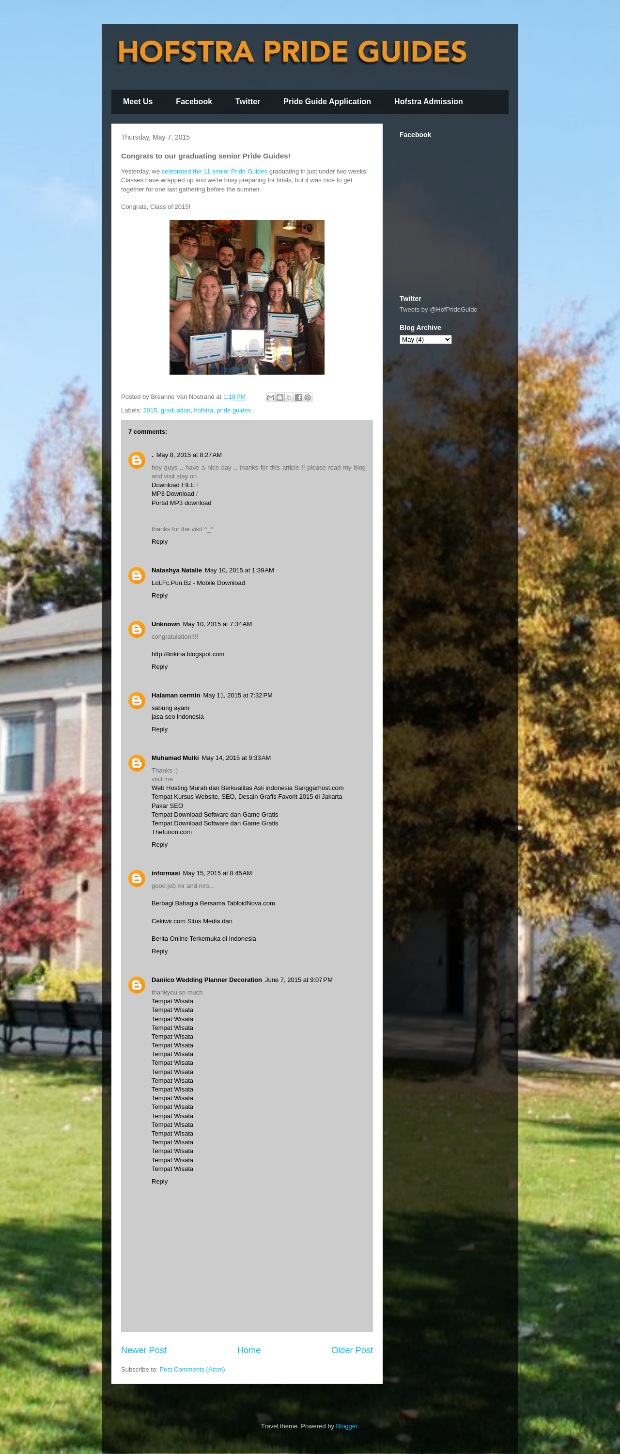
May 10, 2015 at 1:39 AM (239, 570)
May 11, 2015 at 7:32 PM (237, 695)
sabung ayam (170, 707)
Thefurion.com (172, 832)
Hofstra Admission (428, 101)
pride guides (234, 410)
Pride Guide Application (327, 101)
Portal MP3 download (182, 502)
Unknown (166, 624)
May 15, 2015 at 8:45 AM (217, 873)
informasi (166, 873)
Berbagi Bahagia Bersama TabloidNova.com (213, 903)
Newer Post (144, 1350)
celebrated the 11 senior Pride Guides (214, 171)
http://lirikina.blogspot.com (188, 654)
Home (249, 1350)
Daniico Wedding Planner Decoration (207, 979)
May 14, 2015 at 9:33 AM (236, 757)
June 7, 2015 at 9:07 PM (299, 979)
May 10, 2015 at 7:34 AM (217, 624)
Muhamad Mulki (175, 757)
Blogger (346, 1426)
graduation (175, 410)
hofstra (203, 410)
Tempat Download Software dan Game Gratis (215, 814)
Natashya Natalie (177, 570)
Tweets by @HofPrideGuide (439, 309)
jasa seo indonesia (178, 716)
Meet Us (138, 101)
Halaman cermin (176, 695)
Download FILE (173, 485)
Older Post (352, 1350)
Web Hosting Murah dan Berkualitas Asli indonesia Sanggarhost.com (247, 787)
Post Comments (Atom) (192, 1369)
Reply (160, 541)
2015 (150, 410)
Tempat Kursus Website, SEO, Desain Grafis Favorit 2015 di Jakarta (247, 796)
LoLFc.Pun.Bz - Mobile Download (198, 582)
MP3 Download (173, 493)
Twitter (247, 101)
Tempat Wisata (172, 1001)
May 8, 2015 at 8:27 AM (189, 454)
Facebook (194, 101)
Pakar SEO (167, 805)
